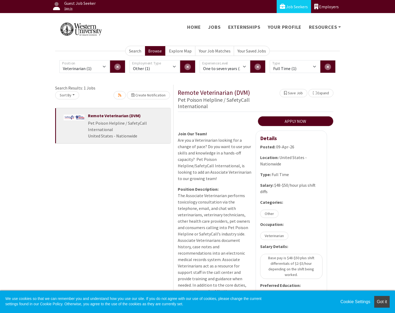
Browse (155, 51)
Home (194, 27)
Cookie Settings (355, 301)
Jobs (214, 27)
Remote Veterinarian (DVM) (114, 115)
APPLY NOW (295, 121)
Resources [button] (323, 27)
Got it (382, 301)
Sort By (65, 95)
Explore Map (180, 51)
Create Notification (148, 95)
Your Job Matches (215, 51)
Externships (244, 27)
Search (135, 51)
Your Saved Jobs (251, 51)
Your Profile (285, 27)
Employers (326, 6)
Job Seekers (294, 6)
